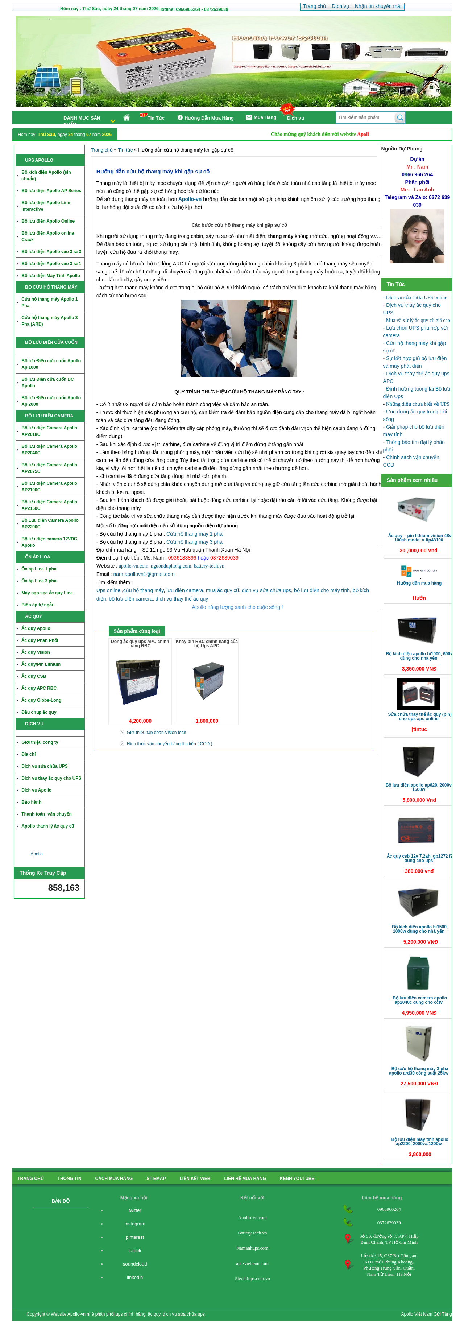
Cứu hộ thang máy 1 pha (194, 534)
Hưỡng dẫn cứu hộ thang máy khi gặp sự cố (153, 171)
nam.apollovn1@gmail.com (144, 574)
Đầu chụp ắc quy (38, 712)
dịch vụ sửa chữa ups (266, 590)
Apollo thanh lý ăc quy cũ (47, 826)
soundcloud (135, 1264)
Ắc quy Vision (35, 652)
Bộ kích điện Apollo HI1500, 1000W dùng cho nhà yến (420, 929)
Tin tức (125, 150)
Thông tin (70, 1178)
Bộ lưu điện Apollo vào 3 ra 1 (51, 263)
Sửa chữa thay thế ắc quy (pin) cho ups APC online (419, 716)
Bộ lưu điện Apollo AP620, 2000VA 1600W (420, 787)
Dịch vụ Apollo (36, 790)
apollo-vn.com (133, 566)
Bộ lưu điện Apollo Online (48, 221)
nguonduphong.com (171, 566)
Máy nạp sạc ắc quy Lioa (47, 592)
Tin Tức (152, 117)
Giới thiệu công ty (39, 742)
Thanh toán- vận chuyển (46, 814)
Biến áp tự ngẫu (37, 604)
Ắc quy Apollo (35, 628)
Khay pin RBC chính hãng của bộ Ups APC (207, 643)
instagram (135, 1223)
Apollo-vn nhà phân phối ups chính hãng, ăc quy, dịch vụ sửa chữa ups (136, 1314)
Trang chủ (102, 150)
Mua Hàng (260, 117)
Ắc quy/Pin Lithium (41, 664)
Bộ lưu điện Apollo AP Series (51, 190)
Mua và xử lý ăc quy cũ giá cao (418, 320)
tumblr (134, 1250)
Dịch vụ (295, 118)
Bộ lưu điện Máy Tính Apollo (50, 275)
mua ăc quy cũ (222, 590)
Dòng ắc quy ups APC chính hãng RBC (140, 643)
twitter (135, 1210)
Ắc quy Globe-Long (41, 700)
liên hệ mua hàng (245, 1178)
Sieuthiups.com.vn (252, 1278)
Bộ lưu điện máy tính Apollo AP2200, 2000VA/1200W (419, 1141)
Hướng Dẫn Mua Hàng (204, 117)
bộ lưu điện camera (131, 599)
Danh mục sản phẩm (81, 121)
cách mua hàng (114, 1178)
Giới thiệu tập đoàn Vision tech (156, 732)
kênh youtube (297, 1178)
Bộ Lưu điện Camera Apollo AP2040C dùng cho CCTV (420, 1000)
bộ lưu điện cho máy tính (322, 590)
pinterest (135, 1237)
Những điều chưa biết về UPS (418, 404)
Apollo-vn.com (252, 1217)
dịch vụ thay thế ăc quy (182, 599)
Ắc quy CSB (33, 676)
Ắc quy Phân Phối (39, 640)
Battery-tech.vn (252, 1233)
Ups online (108, 590)
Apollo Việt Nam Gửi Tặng (426, 1314)
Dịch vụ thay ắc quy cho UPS (51, 778)
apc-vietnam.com (252, 1263)
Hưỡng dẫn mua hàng (419, 583)
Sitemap (156, 1178)
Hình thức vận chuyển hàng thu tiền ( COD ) (169, 743)
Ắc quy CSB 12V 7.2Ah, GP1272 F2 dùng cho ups (420, 858)
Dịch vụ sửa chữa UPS (44, 766)
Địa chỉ (28, 754)
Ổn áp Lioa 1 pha (38, 569)
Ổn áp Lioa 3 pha (38, 580)
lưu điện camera (184, 590)
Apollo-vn (190, 199)
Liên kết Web (195, 1178)
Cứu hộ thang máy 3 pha (194, 542)
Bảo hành (31, 802)
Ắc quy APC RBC (39, 688)
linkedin (135, 1277)
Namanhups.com (252, 1248)
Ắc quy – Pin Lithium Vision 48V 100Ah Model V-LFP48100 (420, 538)
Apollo (36, 854)
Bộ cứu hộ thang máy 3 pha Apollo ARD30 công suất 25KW (418, 1071)
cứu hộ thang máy (143, 590)
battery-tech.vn (209, 566)
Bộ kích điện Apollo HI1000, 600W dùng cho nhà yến (420, 656)
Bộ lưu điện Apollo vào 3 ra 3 (51, 251)
